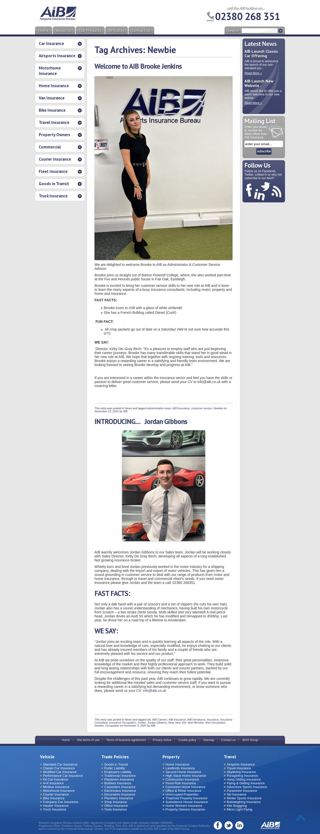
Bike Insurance (52, 110)
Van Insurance (51, 98)
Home (43, 30)
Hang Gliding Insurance (244, 779)
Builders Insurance (117, 783)
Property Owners (54, 134)
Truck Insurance (53, 196)
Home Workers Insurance (184, 806)
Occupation (112, 725)
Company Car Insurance (60, 802)
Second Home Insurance (183, 772)
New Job (180, 722)
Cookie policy (187, 740)
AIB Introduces (196, 719)
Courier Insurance (55, 159)
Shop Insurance (115, 802)
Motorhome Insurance (50, 70)
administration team (159, 408)
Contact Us (141, 30)
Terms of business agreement (126, 740)
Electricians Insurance (120, 791)
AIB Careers (159, 719)
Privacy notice (162, 740)
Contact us (228, 740)
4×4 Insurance (53, 783)
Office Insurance (116, 806)
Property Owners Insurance (185, 809)
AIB (125, 411)
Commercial (50, 147)
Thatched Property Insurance (187, 798)
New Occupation (215, 722)
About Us (64, 30)
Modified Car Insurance (59, 772)
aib (149, 719)
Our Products (90, 30)
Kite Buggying (237, 806)
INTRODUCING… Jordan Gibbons (140, 421)
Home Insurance (54, 85)
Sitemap (208, 740)
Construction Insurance (182, 779)
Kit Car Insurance (55, 779)
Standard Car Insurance (60, 764)
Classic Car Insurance (59, 768)
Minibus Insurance (56, 787)
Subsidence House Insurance (187, 802)
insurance (213, 719)
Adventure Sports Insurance (247, 787)
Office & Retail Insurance (184, 791)
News (128, 408)
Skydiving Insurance (241, 772)
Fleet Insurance (53, 171)
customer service (201, 408)
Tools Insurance (115, 809)
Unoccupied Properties (182, 794)
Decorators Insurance (119, 794)
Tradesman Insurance (120, 776)
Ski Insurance (236, 794)
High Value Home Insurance (186, 776)
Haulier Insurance (55, 806)
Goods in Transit (54, 183)
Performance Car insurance (63, 776)
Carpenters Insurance (120, 787)
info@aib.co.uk (154, 691)
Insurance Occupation (122, 722)
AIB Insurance (181, 408)
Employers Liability (117, 772)
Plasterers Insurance (119, 779)
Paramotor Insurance (242, 791)
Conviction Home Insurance (186, 787)
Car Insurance (51, 43)
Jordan (142, 722)
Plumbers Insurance (118, 798)
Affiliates (116, 30)
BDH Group (250, 740)
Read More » (253, 73)
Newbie (218, 408)
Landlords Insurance (180, 768)
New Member (196, 722)
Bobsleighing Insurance (243, 802)
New (171, 722)
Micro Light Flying (239, 809)
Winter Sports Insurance (244, 798)
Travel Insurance (54, 122)
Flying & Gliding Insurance (246, 783)
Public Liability (114, 768)
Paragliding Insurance (242, 776)
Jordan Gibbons (157, 722)
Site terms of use (88, 740)
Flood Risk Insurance (181, 783)
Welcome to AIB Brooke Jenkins (138, 66)
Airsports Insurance (57, 55)
